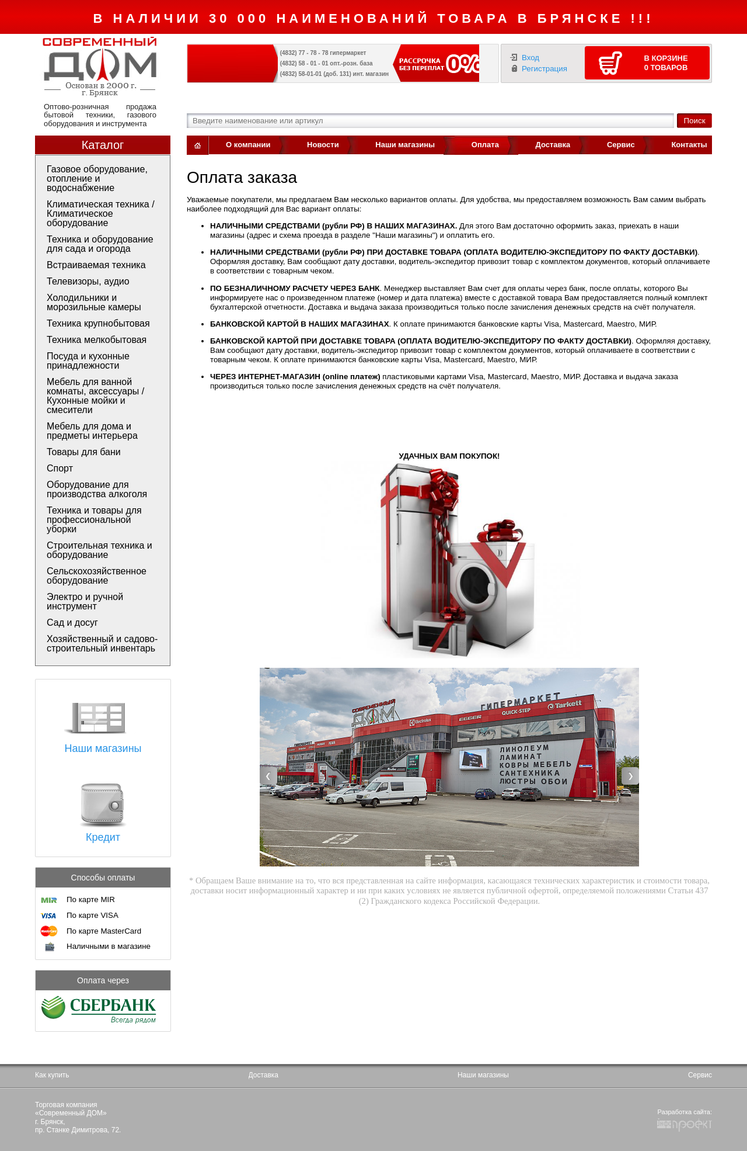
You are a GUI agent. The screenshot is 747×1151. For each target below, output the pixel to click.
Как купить (52, 1075)
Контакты (689, 144)
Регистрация (544, 68)
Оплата (485, 144)
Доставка (553, 144)
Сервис (621, 144)
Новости (323, 144)
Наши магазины (405, 144)
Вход (530, 57)
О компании (248, 144)
